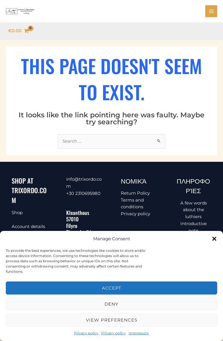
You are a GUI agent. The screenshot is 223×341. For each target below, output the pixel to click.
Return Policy (135, 194)
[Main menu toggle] (211, 12)
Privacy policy (86, 333)
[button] (214, 239)
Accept (111, 288)
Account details (28, 227)
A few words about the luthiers (193, 211)
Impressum (139, 333)
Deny (111, 304)
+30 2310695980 (83, 194)
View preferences (111, 320)
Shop (17, 213)
